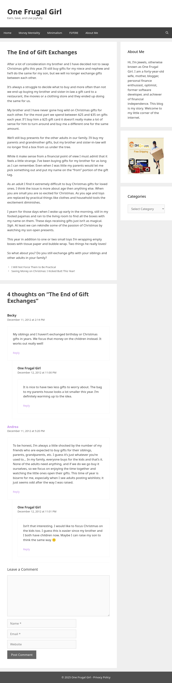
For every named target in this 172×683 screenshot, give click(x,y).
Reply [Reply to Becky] (16, 353)
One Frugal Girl (34, 11)
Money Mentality (29, 33)
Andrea (12, 427)
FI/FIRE (73, 33)
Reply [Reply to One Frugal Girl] (26, 405)
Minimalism (54, 33)
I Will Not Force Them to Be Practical (33, 267)
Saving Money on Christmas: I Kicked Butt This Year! (43, 271)
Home (7, 33)
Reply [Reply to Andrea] (16, 491)
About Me (91, 33)
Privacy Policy (101, 677)
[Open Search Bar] (167, 32)
